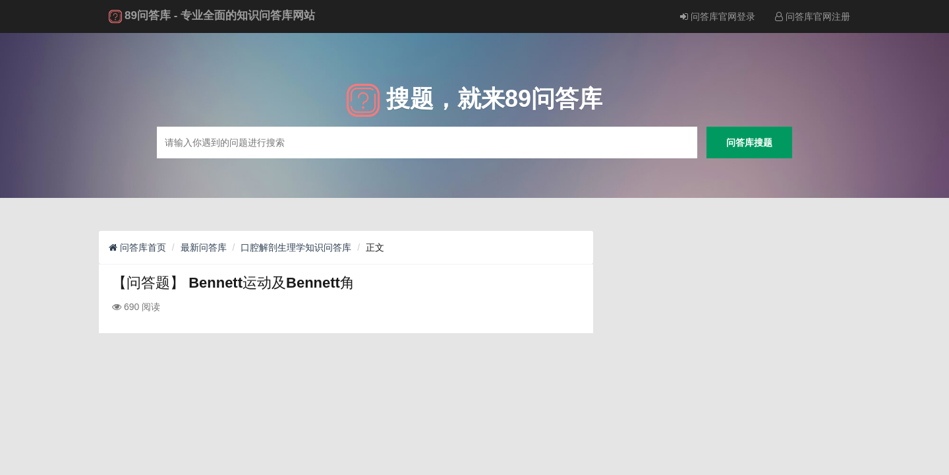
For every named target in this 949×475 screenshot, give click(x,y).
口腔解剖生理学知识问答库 (296, 247)
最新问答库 (204, 247)
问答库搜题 (749, 142)
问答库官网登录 (717, 16)
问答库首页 (137, 247)
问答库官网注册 (812, 16)
